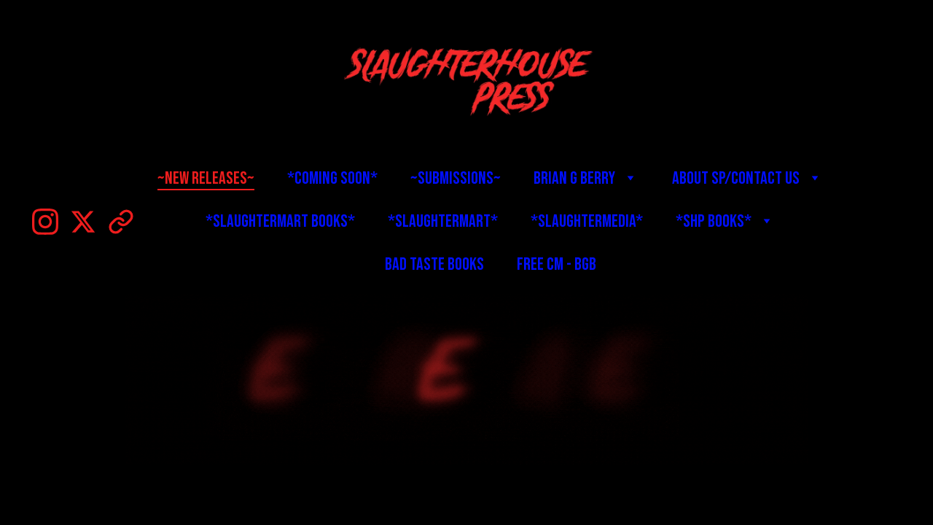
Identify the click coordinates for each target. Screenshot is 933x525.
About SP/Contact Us (736, 178)
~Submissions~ (455, 178)
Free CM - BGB (556, 264)
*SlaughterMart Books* (280, 221)
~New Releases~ (205, 178)
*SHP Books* (714, 221)
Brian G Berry (574, 178)
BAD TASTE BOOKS (434, 264)
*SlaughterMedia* (587, 221)
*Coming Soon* (332, 178)
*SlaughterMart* (443, 221)
